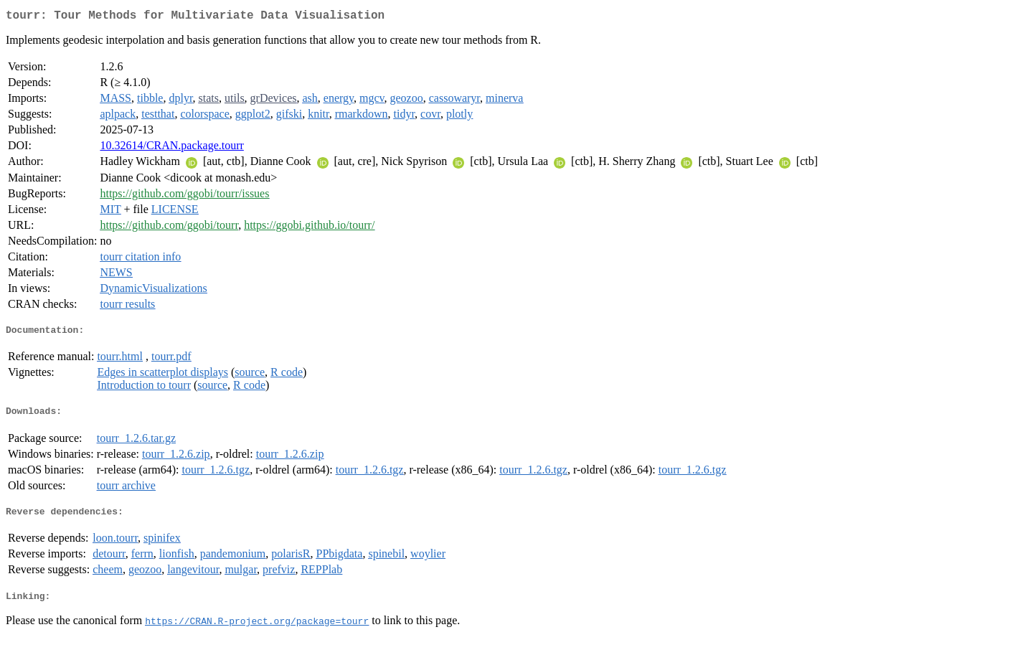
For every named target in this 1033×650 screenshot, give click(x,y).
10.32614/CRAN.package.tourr (171, 148)
